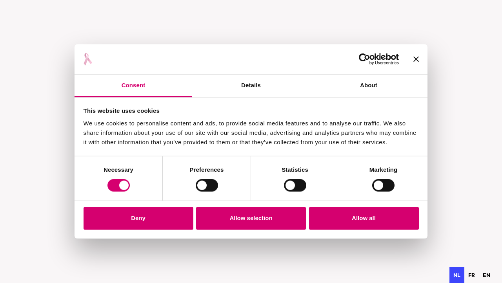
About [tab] (368, 85)
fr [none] (471, 275)
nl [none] (456, 275)
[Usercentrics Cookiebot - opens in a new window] (364, 59)
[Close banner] (416, 59)
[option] (471, 275)
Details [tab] (251, 85)
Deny (138, 218)
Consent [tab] (134, 85)
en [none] (486, 275)
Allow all (364, 218)
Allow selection (250, 218)
